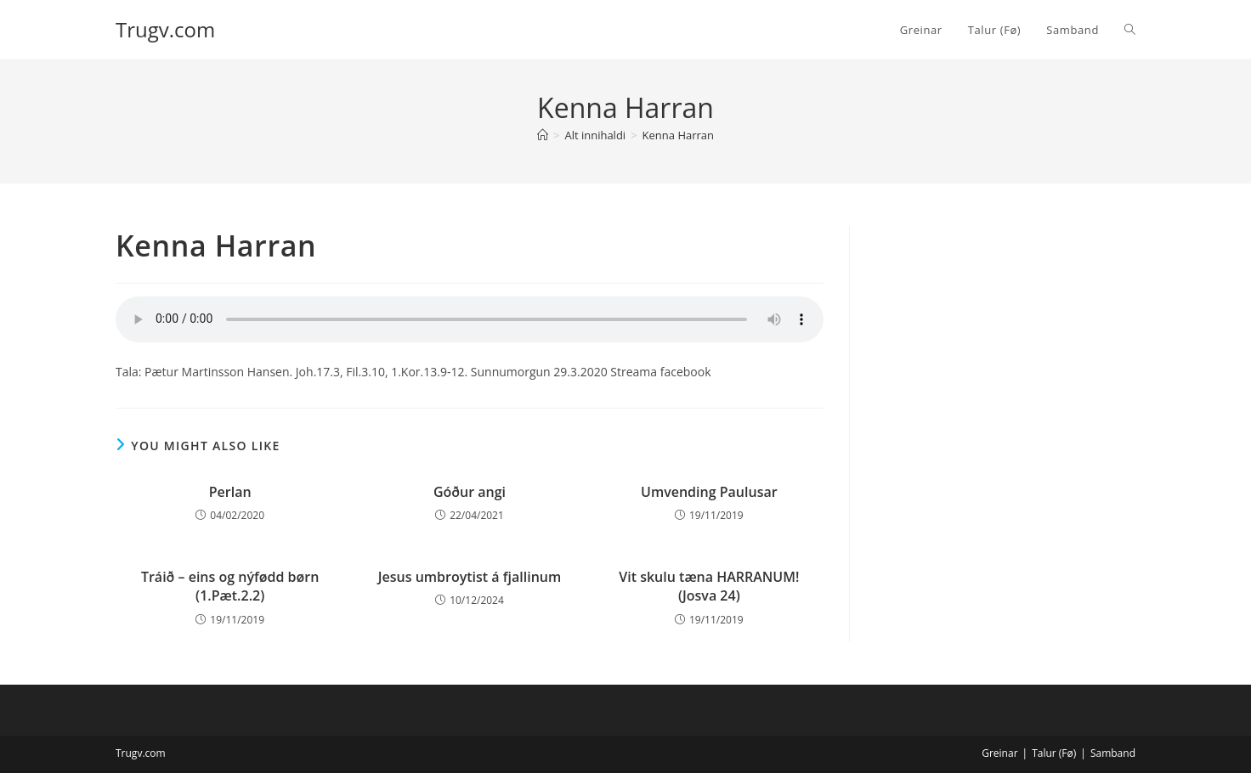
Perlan (230, 491)
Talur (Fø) (1054, 753)
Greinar (999, 753)
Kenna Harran (678, 135)
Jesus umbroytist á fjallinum (470, 576)
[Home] (542, 135)
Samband (1112, 753)
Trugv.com (165, 29)
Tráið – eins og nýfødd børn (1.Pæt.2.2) (230, 586)
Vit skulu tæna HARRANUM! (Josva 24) (709, 586)
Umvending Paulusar (709, 491)
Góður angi (469, 491)
